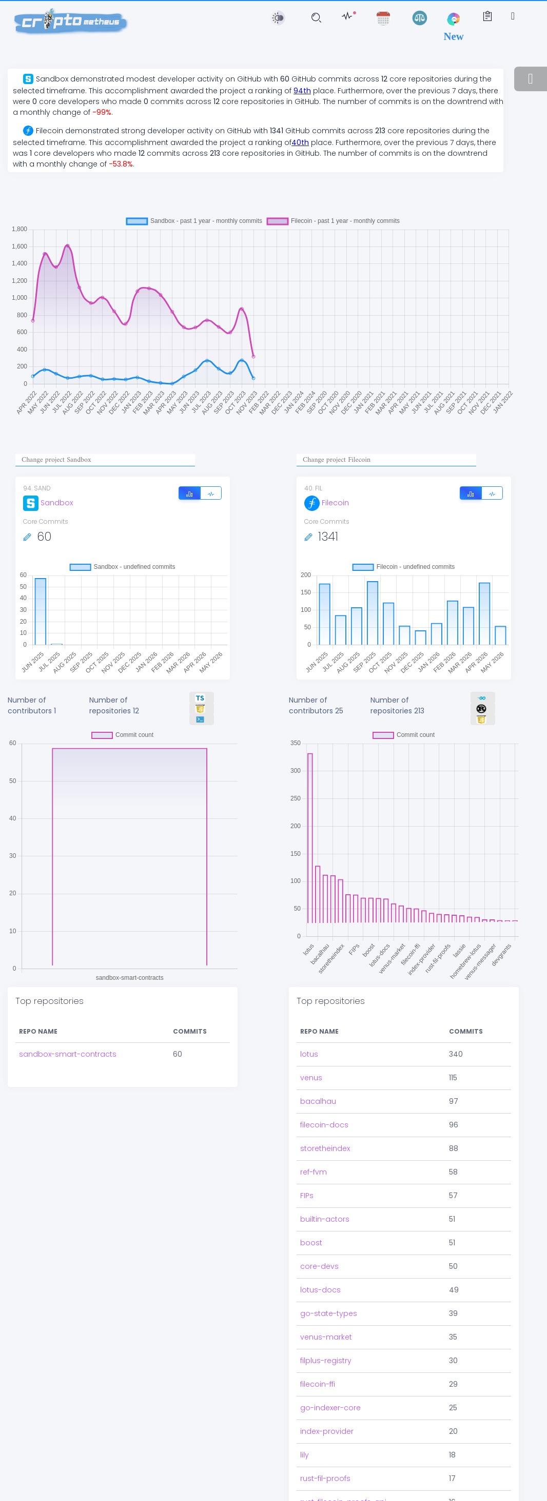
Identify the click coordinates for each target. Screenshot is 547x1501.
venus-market (326, 1319)
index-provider (327, 1413)
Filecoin (326, 503)
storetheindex (325, 1130)
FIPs (307, 1178)
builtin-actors (324, 1201)
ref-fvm (313, 1154)
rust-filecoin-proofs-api (343, 1484)
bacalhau (318, 1083)
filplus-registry (325, 1343)
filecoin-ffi (317, 1366)
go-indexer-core (330, 1390)
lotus (309, 1036)
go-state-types (328, 1295)
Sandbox (48, 503)
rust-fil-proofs (325, 1460)
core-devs (319, 1248)
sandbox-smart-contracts (67, 1054)
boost (311, 1225)
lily (304, 1437)
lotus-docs (320, 1272)
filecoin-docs (324, 1107)
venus (311, 1060)
